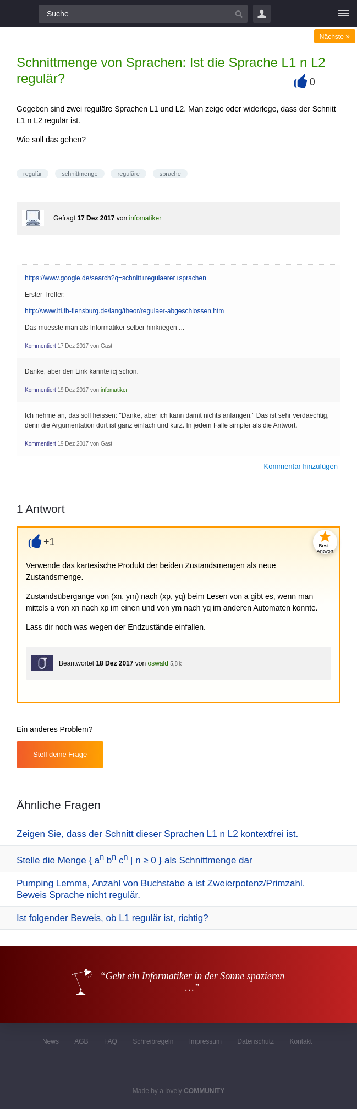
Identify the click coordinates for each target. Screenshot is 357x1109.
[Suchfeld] (143, 14)
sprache (170, 173)
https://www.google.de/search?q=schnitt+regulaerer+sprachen (115, 278)
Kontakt (300, 1041)
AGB (81, 1041)
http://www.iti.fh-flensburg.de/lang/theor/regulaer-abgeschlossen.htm (124, 311)
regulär (32, 173)
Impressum (205, 1041)
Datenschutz (255, 1041)
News (50, 1041)
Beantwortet (76, 663)
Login (262, 14)
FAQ (110, 1041)
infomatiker (145, 218)
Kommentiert (40, 346)
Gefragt (64, 218)
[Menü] (343, 14)
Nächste (335, 37)
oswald (157, 663)
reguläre (128, 173)
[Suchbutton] (239, 14)
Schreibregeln (153, 1041)
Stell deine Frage (60, 754)
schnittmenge (79, 173)
